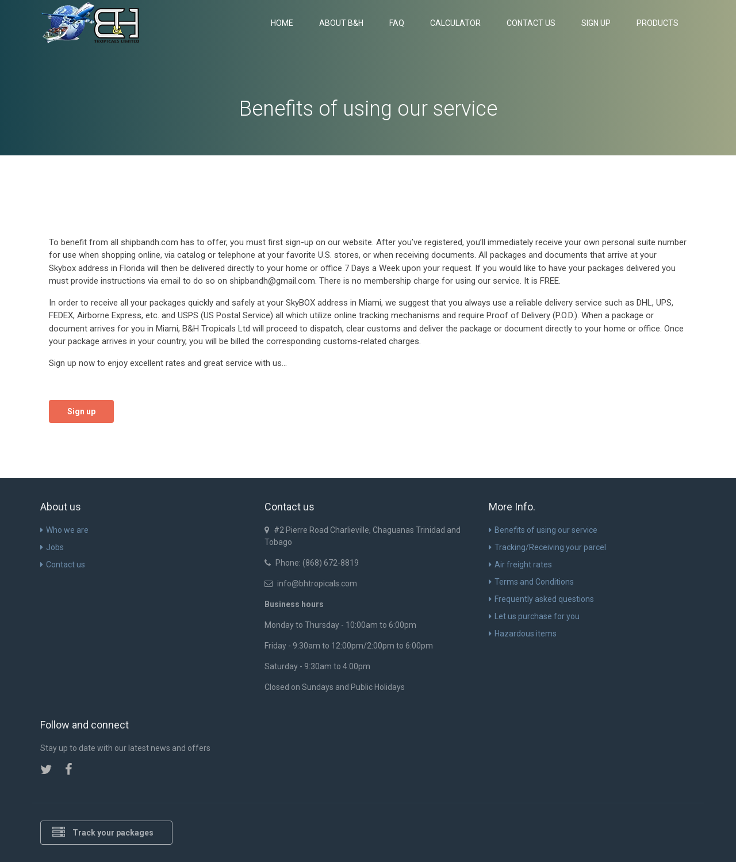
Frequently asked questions (541, 599)
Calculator (455, 23)
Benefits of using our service (543, 530)
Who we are (64, 530)
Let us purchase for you (534, 616)
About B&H (341, 23)
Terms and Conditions (531, 581)
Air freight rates (520, 564)
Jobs (52, 547)
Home (282, 23)
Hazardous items (523, 633)
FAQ (396, 23)
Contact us (531, 23)
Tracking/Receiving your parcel (547, 547)
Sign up (596, 23)
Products (657, 23)
